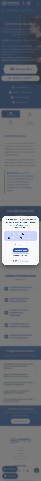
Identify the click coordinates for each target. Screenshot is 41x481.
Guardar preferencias (20, 255)
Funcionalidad (26, 238)
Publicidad (13, 238)
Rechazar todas (20, 245)
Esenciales (16, 234)
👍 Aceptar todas (20, 250)
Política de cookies (20, 261)
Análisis (26, 234)
